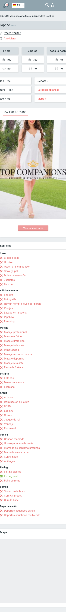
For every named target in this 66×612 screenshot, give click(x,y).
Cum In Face (11, 500)
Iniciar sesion (52, 5)
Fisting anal (11, 476)
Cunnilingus (11, 456)
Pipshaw (9, 317)
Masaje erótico (13, 336)
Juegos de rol (12, 419)
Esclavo (8, 410)
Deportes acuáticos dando (19, 510)
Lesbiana (9, 386)
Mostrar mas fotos (33, 228)
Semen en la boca (14, 491)
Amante (8, 397)
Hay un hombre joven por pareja (22, 303)
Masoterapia (11, 349)
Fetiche (8, 284)
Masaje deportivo (14, 358)
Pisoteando (10, 428)
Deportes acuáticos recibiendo (22, 515)
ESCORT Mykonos (10, 15)
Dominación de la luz (16, 402)
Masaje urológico (14, 341)
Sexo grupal (11, 271)
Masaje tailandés (14, 345)
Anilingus (9, 461)
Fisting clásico (12, 471)
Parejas (8, 308)
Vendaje (9, 424)
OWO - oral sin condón (17, 266)
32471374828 (12, 33)
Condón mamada (14, 439)
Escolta (8, 295)
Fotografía (10, 299)
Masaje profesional (15, 332)
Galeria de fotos (15, 112)
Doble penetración (15, 275)
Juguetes (9, 280)
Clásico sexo (11, 257)
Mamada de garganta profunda (22, 447)
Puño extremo (12, 480)
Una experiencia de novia (18, 443)
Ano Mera (25, 15)
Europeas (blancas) (48, 89)
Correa (8, 415)
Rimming (9, 321)
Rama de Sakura (13, 367)
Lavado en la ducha (15, 312)
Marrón (41, 98)
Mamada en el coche (16, 452)
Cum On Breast (13, 495)
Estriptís (9, 378)
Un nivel (8, 262)
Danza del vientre (14, 382)
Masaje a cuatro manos (18, 354)
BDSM (7, 406)
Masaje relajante (14, 363)
